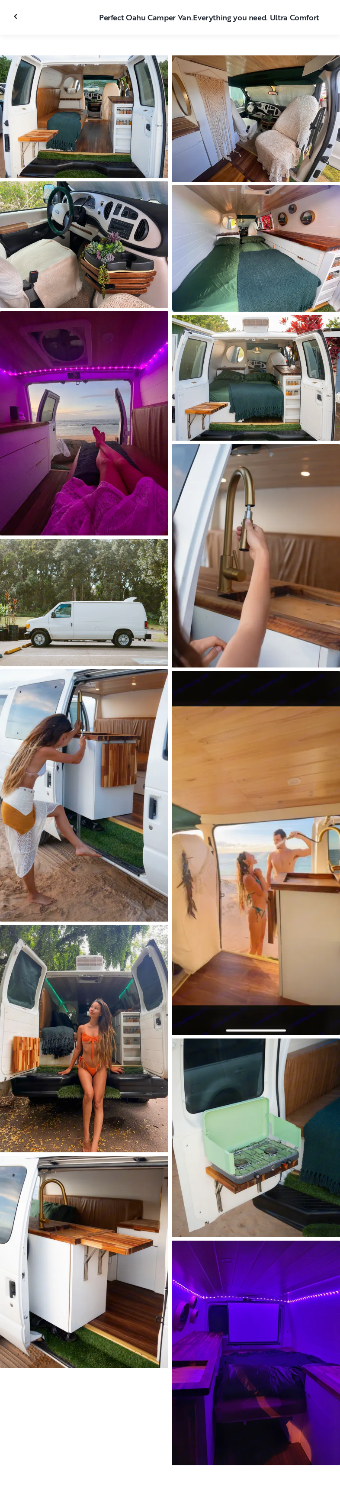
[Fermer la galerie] (16, 16)
